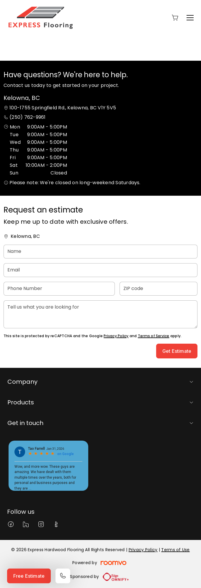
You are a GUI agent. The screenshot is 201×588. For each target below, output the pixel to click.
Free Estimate (29, 576)
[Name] (100, 251)
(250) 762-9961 (27, 117)
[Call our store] (62, 576)
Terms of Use (175, 550)
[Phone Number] (59, 289)
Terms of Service (153, 335)
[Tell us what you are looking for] (100, 314)
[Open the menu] (190, 17)
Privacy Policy (116, 335)
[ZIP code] (158, 289)
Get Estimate (176, 351)
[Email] (100, 270)
